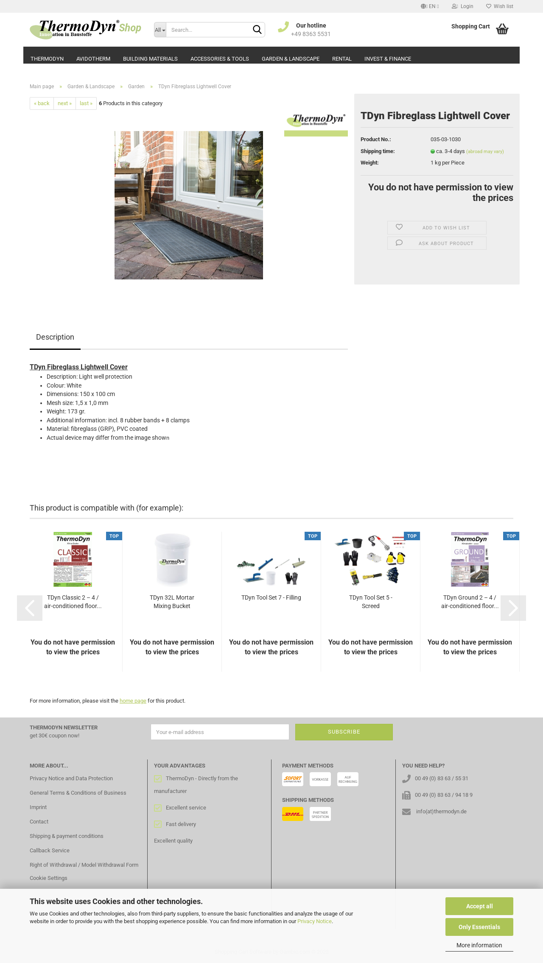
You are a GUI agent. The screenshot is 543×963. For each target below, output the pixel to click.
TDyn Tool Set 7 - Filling (271, 597)
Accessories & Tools (219, 59)
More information (479, 945)
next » (65, 103)
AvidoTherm (93, 59)
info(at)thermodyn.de (441, 811)
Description (55, 336)
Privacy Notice (314, 921)
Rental (342, 59)
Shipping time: (378, 151)
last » (86, 103)
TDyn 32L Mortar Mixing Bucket (172, 601)
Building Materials (150, 59)
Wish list (499, 6)
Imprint (38, 807)
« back (42, 103)
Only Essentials (479, 927)
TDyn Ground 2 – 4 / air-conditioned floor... (470, 601)
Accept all (479, 906)
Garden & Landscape (290, 59)
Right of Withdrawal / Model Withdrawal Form (84, 865)
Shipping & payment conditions (67, 836)
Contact (39, 821)
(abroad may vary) (485, 151)
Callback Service (50, 850)
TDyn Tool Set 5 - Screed (370, 601)
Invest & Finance (387, 59)
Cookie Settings (48, 878)
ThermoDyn (47, 59)
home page (133, 701)
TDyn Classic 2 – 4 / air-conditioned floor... (73, 601)
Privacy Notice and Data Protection (71, 778)
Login (462, 6)
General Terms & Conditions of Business (78, 793)
